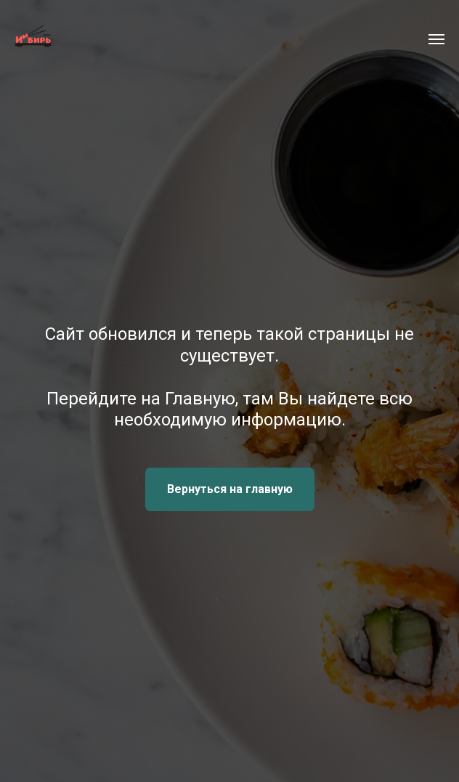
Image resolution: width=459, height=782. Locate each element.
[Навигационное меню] (436, 39)
